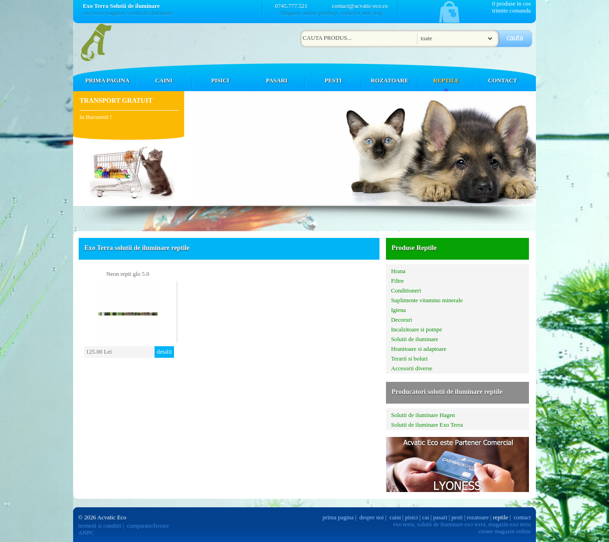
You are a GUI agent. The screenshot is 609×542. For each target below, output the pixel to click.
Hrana (398, 271)
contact (522, 517)
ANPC (86, 533)
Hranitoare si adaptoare (418, 349)
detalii (164, 352)
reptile (500, 517)
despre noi (371, 517)
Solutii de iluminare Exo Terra (427, 425)
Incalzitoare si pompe (416, 329)
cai (425, 517)
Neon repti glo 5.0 (127, 274)
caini (395, 517)
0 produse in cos (511, 3)
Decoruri (401, 320)
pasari (440, 517)
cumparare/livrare (148, 526)
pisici (411, 517)
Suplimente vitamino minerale (427, 300)
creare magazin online (504, 531)
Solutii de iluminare (414, 339)
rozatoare (478, 517)
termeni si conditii (99, 526)
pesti (456, 517)
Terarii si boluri (409, 358)
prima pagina (338, 517)
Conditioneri (406, 290)
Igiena (398, 310)
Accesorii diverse (411, 368)
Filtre (397, 281)
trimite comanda (511, 10)
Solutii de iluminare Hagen (423, 415)
